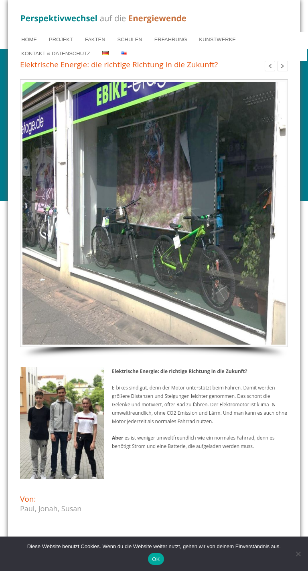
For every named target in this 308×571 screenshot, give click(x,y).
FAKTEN (95, 39)
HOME (29, 39)
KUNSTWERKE (217, 39)
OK (156, 559)
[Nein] (298, 554)
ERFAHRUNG (170, 39)
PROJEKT (61, 39)
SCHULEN (130, 39)
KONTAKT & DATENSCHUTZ (55, 53)
